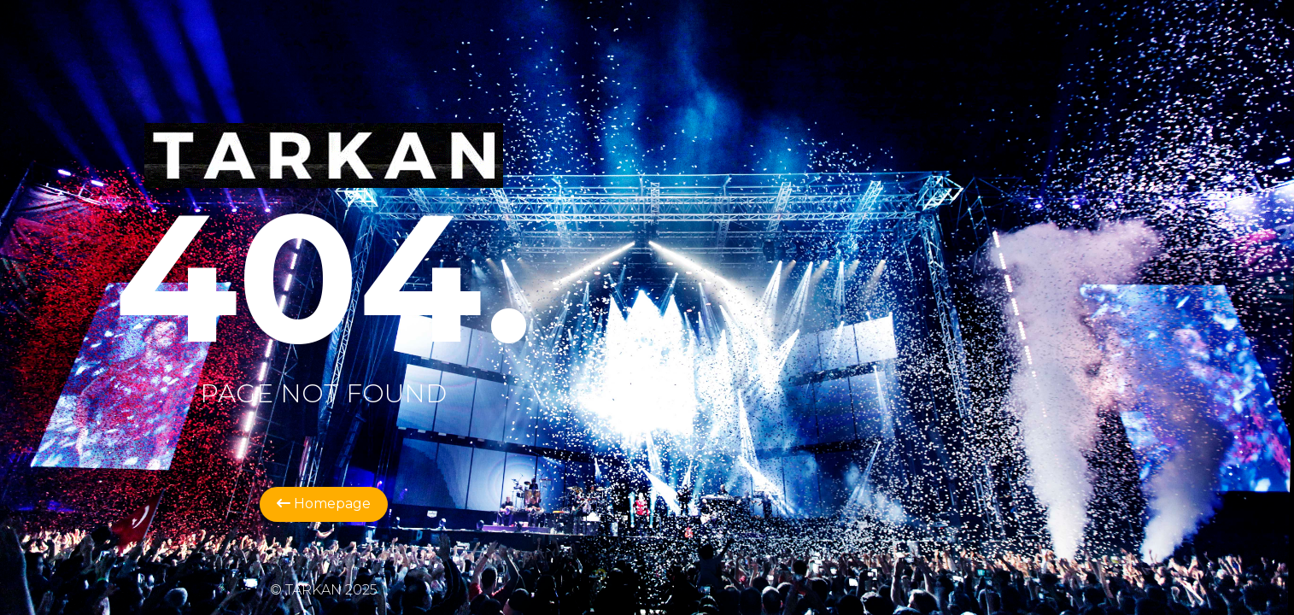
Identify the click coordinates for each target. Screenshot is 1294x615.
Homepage (324, 503)
